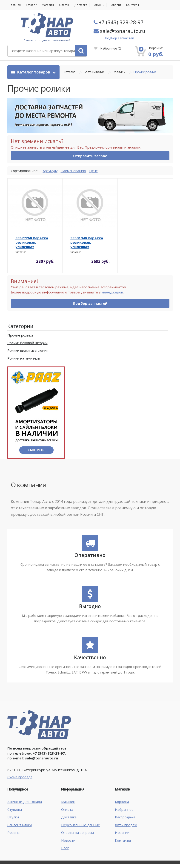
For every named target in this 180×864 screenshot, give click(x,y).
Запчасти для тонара (24, 802)
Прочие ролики (144, 72)
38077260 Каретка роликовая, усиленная (31, 242)
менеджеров (112, 292)
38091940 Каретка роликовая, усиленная (86, 242)
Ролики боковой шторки (27, 343)
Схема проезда (19, 777)
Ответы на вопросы (77, 832)
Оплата (64, 5)
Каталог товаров (31, 72)
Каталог (31, 5)
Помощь (97, 5)
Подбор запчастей (120, 38)
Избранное (107, 48)
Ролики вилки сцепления (27, 350)
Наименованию (74, 170)
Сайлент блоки (19, 825)
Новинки (122, 832)
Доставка (80, 5)
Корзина (122, 802)
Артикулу (50, 170)
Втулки (13, 817)
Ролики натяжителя (23, 358)
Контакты (131, 5)
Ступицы (14, 809)
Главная (14, 5)
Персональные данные (80, 825)
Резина (13, 832)
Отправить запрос (90, 156)
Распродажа (125, 817)
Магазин (47, 5)
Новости (114, 5)
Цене (94, 170)
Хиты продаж (126, 825)
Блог (65, 848)
